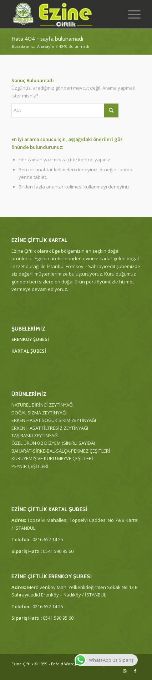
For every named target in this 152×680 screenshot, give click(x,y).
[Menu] (131, 14)
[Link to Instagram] (124, 671)
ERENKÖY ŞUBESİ (30, 339)
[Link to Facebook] (135, 671)
